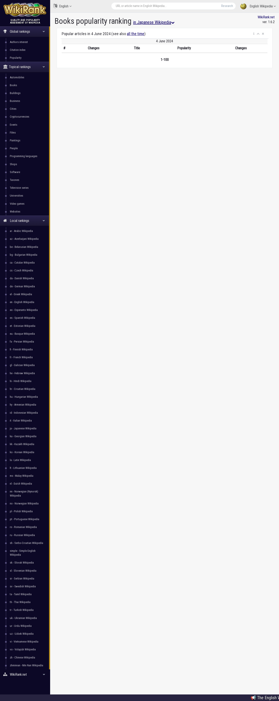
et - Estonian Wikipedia (22, 325)
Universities (16, 195)
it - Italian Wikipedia (21, 420)
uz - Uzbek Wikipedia (22, 633)
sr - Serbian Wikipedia (22, 578)
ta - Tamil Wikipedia (21, 594)
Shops (13, 164)
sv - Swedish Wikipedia (23, 586)
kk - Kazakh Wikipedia (22, 444)
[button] (253, 34)
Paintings (15, 140)
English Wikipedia (258, 6)
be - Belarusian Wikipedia (24, 247)
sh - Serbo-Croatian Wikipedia (26, 543)
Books (13, 85)
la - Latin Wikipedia (20, 460)
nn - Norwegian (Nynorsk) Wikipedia (24, 493)
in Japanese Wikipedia (154, 22)
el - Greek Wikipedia (21, 294)
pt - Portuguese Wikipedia (24, 519)
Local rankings (24, 221)
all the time (135, 33)
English (62, 6)
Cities (13, 108)
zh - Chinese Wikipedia (22, 657)
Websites (15, 211)
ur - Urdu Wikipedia (21, 625)
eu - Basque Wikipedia (22, 333)
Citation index (18, 49)
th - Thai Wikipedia (20, 602)
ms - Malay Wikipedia (21, 475)
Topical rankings (24, 67)
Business (15, 101)
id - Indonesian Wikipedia (24, 412)
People (14, 148)
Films (13, 132)
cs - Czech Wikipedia (21, 270)
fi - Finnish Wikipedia (21, 349)
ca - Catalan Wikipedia (22, 262)
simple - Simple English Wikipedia (23, 552)
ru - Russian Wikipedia (22, 535)
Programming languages (23, 156)
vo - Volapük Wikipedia (23, 649)
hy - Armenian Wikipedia (23, 404)
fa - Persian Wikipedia (22, 341)
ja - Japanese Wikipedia (23, 428)
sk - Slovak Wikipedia (22, 562)
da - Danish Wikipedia (22, 278)
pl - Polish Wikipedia (21, 511)
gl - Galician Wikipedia (22, 365)
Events (13, 124)
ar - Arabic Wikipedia (21, 231)
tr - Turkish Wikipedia (22, 610)
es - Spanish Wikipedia (22, 317)
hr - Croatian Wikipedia (22, 389)
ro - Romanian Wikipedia (23, 527)
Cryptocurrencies (19, 116)
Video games (17, 203)
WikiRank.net (25, 674)
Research (227, 6)
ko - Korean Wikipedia (22, 452)
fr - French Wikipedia (21, 357)
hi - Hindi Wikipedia (20, 381)
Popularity (15, 57)
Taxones (14, 180)
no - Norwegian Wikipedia (24, 503)
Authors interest (19, 42)
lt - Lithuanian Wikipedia (23, 468)
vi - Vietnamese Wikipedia (24, 641)
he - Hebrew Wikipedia (22, 373)
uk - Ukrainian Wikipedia (23, 618)
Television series (19, 187)
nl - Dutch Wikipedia (21, 483)
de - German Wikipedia (22, 286)
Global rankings (24, 31)
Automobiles (17, 77)
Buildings (15, 93)
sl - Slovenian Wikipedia (23, 570)
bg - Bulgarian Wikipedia (23, 254)
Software (15, 172)
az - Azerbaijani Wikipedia (24, 238)
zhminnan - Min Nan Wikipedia (26, 665)
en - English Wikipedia (22, 302)
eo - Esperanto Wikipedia (24, 310)
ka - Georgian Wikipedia (23, 436)
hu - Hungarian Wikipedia (24, 396)
